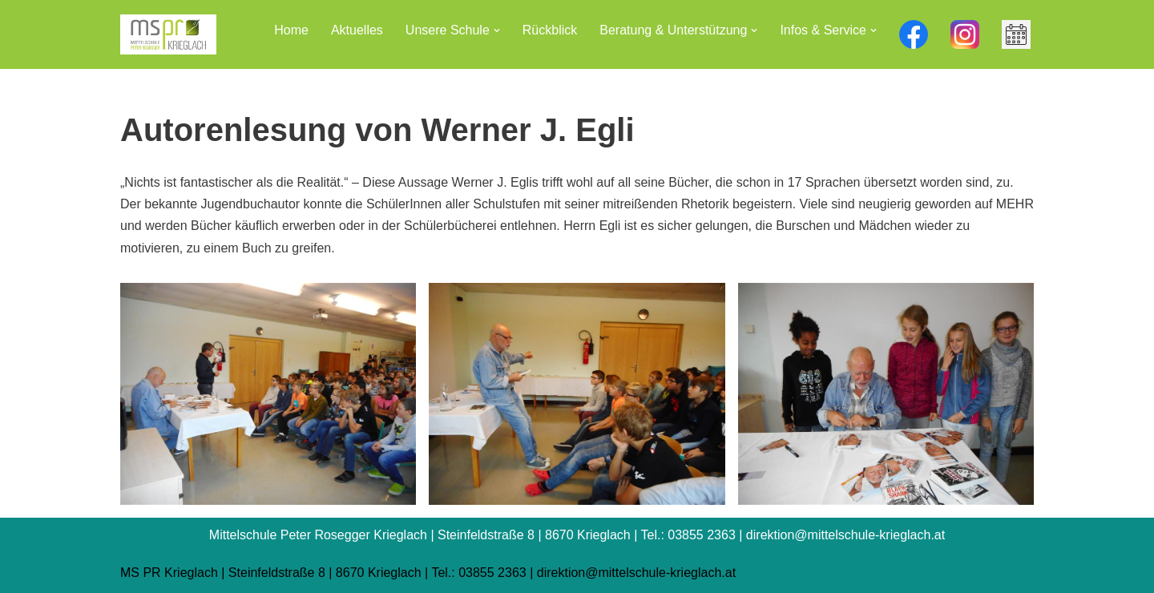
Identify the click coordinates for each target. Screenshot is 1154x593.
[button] (497, 30)
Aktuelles (357, 30)
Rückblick (550, 30)
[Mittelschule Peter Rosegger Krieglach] (168, 34)
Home (291, 30)
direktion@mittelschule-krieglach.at (636, 572)
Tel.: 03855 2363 (478, 572)
